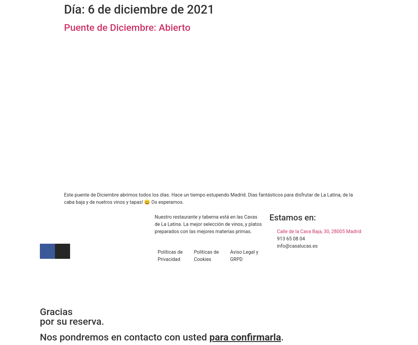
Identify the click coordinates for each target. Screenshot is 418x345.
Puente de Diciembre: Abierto (127, 27)
